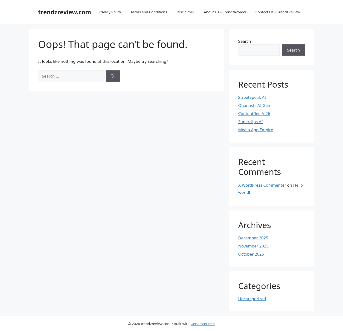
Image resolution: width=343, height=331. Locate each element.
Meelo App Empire (255, 129)
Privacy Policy (109, 12)
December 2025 (253, 238)
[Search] (113, 76)
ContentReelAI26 (254, 113)
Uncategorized (252, 298)
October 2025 (251, 254)
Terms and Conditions (149, 12)
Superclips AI (250, 121)
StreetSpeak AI (252, 97)
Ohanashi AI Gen (254, 105)
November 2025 (253, 246)
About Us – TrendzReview (225, 12)
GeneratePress (203, 323)
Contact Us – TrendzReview (277, 12)
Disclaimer (185, 12)
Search (244, 41)
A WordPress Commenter (262, 185)
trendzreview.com (64, 12)
